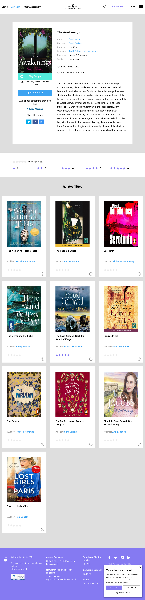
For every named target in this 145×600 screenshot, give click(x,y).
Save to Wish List (68, 66)
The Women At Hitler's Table (22, 251)
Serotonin (109, 251)
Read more (124, 583)
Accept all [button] (114, 588)
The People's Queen (65, 251)
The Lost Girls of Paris (19, 506)
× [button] (140, 567)
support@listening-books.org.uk (61, 579)
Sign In (5, 7)
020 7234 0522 (53, 576)
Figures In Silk (111, 336)
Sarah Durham (75, 43)
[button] (141, 6)
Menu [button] (133, 6)
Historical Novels (90, 51)
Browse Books (119, 6)
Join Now (15, 7)
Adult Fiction (75, 51)
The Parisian (13, 421)
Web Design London (117, 564)
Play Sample (35, 76)
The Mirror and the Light (20, 336)
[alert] (123, 581)
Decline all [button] (131, 588)
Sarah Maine (74, 39)
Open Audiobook (35, 92)
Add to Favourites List (70, 72)
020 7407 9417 (52, 561)
